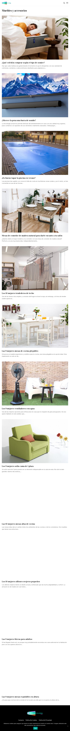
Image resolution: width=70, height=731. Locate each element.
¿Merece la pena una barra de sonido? (19, 120)
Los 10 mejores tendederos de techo (18, 293)
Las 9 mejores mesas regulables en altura (20, 697)
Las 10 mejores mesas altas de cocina (18, 524)
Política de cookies (31, 720)
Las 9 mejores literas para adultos (17, 639)
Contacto (21, 720)
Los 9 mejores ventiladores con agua (18, 408)
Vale (35, 728)
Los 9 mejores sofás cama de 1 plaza (18, 466)
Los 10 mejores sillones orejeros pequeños (21, 581)
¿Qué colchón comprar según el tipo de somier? (23, 62)
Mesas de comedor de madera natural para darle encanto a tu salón (32, 235)
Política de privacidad (45, 720)
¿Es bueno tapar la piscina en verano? (18, 178)
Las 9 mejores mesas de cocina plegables (20, 351)
